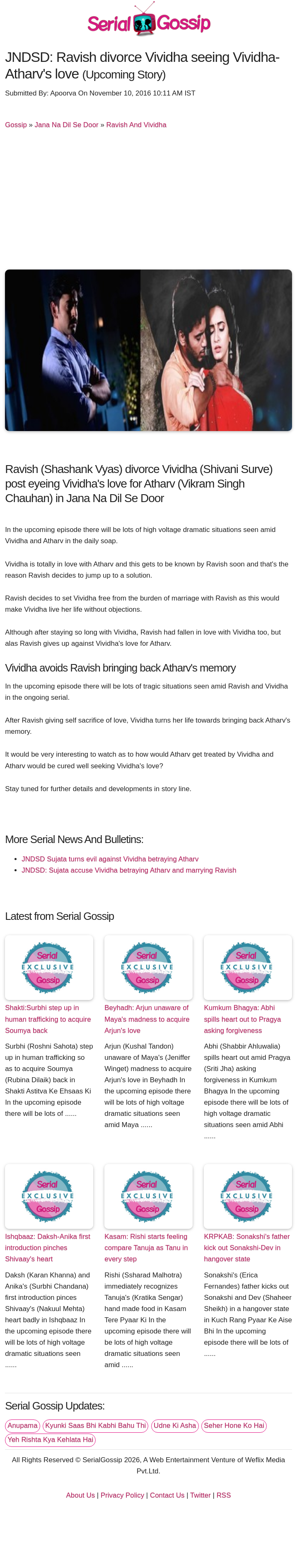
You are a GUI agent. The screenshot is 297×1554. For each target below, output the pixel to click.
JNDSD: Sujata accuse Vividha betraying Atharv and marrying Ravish (129, 870)
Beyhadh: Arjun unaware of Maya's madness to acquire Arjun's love (146, 1019)
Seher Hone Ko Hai (234, 1425)
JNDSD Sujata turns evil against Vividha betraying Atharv (110, 859)
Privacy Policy (122, 1495)
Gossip (16, 125)
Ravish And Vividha (136, 125)
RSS (224, 1495)
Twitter (200, 1495)
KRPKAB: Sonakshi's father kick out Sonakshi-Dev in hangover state (247, 1248)
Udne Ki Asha (175, 1425)
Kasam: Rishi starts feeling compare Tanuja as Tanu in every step (146, 1248)
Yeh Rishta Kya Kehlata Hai (50, 1440)
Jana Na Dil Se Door (67, 125)
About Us (80, 1495)
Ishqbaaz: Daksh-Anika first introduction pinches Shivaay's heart (47, 1248)
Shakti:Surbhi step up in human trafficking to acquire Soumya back (48, 1019)
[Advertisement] (148, 201)
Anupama (22, 1425)
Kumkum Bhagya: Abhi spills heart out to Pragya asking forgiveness (242, 1019)
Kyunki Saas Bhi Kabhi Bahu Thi (95, 1425)
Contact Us (167, 1495)
